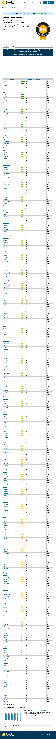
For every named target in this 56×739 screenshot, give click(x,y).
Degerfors (6, 570)
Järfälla (5, 345)
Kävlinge (6, 631)
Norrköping (6, 367)
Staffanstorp (7, 594)
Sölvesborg (6, 613)
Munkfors (6, 699)
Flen (5, 289)
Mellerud (6, 407)
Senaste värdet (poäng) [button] (34, 79)
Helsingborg (6, 336)
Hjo (4, 319)
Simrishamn (7, 547)
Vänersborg (6, 515)
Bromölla (6, 525)
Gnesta (5, 96)
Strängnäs (6, 169)
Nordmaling (6, 409)
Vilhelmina (6, 566)
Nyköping (6, 444)
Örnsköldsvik (7, 165)
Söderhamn (6, 470)
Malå (5, 431)
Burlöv (5, 648)
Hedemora (6, 173)
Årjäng (5, 622)
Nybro (5, 585)
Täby (5, 126)
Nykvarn (6, 263)
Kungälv (6, 358)
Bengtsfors (6, 184)
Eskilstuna (6, 238)
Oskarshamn (7, 588)
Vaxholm (6, 103)
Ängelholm (6, 191)
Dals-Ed (5, 313)
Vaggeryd (6, 188)
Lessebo (6, 255)
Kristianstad (7, 352)
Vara (5, 394)
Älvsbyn (5, 555)
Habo (5, 680)
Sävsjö (5, 579)
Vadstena (6, 148)
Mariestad (6, 362)
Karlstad (6, 485)
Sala (5, 416)
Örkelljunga (6, 596)
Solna (5, 377)
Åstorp (5, 472)
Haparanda (6, 605)
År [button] (49, 79)
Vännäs (5, 491)
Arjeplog (6, 137)
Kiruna (5, 474)
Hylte (5, 412)
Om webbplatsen (23, 734)
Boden (5, 487)
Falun (5, 139)
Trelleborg (6, 530)
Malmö (5, 637)
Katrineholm (7, 285)
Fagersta (6, 467)
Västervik (6, 397)
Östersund (6, 433)
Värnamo (6, 203)
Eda (4, 461)
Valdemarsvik (7, 661)
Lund (5, 523)
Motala (5, 152)
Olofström (6, 536)
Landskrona (6, 283)
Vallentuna (6, 206)
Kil (4, 150)
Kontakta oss (34, 734)
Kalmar (5, 581)
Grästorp (6, 330)
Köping (5, 435)
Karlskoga (6, 476)
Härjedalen (6, 266)
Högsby (5, 665)
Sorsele (5, 81)
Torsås (5, 575)
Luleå (5, 564)
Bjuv (5, 315)
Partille (5, 538)
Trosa (5, 94)
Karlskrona (6, 343)
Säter (5, 558)
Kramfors (6, 349)
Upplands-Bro (7, 497)
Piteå (5, 227)
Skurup (5, 641)
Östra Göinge (7, 272)
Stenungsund (7, 382)
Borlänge (6, 405)
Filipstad (6, 212)
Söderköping (7, 294)
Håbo (5, 182)
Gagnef (5, 686)
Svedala (5, 534)
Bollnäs (5, 309)
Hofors (5, 339)
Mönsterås (6, 540)
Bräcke (5, 195)
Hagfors (5, 678)
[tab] (6, 46)
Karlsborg (6, 321)
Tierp (5, 616)
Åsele (5, 83)
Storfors (5, 652)
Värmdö (5, 244)
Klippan (5, 603)
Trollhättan (6, 510)
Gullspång (6, 306)
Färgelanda (6, 646)
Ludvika (5, 199)
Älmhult (5, 115)
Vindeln (5, 427)
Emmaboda (6, 281)
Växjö (5, 92)
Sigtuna (5, 521)
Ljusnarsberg (7, 201)
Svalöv (5, 298)
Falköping (6, 317)
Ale (4, 163)
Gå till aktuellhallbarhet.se (47, 734)
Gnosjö (5, 508)
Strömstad (6, 656)
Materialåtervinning (21, 7)
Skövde (5, 324)
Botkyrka (6, 654)
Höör (5, 186)
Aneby (5, 210)
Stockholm (6, 553)
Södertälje (6, 437)
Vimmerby (6, 167)
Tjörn (5, 384)
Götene (5, 334)
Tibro (5, 326)
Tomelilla (6, 624)
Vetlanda (6, 590)
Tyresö (5, 388)
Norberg (6, 465)
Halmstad (6, 620)
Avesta (5, 607)
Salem (5, 221)
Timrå (5, 214)
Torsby (5, 386)
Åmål (5, 609)
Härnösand (6, 143)
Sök (46, 2)
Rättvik (5, 684)
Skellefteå (6, 611)
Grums (5, 85)
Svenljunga (6, 216)
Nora (5, 457)
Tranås (5, 639)
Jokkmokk (6, 701)
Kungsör (6, 442)
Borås (5, 311)
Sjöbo (5, 528)
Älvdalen (6, 399)
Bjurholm (6, 98)
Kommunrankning (7, 7)
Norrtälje (6, 133)
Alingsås (6, 240)
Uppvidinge (6, 583)
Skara (5, 375)
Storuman (6, 545)
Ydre (5, 459)
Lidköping (6, 248)
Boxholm (6, 693)
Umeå (5, 450)
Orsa (5, 643)
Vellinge (5, 573)
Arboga (5, 414)
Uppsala (6, 392)
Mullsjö (5, 695)
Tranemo (6, 691)
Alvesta (5, 302)
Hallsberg (6, 440)
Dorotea (6, 90)
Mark (5, 455)
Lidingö (5, 364)
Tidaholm (6, 682)
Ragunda (6, 489)
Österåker (6, 128)
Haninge (6, 601)
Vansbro (6, 688)
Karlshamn (6, 429)
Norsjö (5, 667)
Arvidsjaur (6, 130)
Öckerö (5, 401)
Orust (5, 259)
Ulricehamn (6, 141)
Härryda (6, 270)
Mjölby (5, 633)
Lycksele (6, 360)
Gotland (6, 105)
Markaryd (6, 87)
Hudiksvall (6, 178)
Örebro (5, 403)
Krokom (5, 197)
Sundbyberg (7, 236)
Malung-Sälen (7, 628)
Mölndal (6, 276)
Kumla (5, 650)
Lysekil (5, 118)
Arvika (5, 304)
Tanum (5, 122)
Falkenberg (6, 549)
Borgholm (6, 257)
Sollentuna (6, 223)
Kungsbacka (7, 261)
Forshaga (6, 626)
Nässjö (5, 512)
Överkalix (6, 113)
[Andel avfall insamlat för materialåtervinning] (28, 715)
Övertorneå (6, 107)
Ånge (5, 697)
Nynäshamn (7, 369)
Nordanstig (6, 279)
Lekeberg (6, 478)
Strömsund (6, 671)
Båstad (5, 158)
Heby (5, 420)
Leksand (6, 658)
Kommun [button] (12, 79)
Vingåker (6, 493)
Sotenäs (5, 100)
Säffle (5, 598)
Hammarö (6, 500)
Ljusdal (5, 124)
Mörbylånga (6, 577)
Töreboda (6, 390)
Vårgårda (6, 506)
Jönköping (6, 663)
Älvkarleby (6, 328)
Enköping (6, 422)
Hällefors (6, 551)
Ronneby (6, 225)
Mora (5, 592)
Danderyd (6, 246)
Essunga (6, 300)
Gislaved (6, 171)
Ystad (5, 562)
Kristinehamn (7, 354)
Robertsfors (6, 676)
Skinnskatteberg (8, 425)
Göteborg (6, 519)
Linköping (6, 502)
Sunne (5, 218)
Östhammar (7, 669)
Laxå (5, 356)
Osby (5, 251)
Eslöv (5, 268)
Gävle (5, 332)
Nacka (5, 296)
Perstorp (6, 635)
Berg (5, 111)
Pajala (5, 673)
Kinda (5, 618)
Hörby (5, 231)
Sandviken (6, 373)
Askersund (6, 208)
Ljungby (5, 120)
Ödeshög (6, 568)
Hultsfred (6, 418)
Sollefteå (6, 156)
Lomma (5, 480)
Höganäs (6, 274)
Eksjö (5, 517)
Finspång (6, 145)
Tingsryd (6, 135)
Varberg (5, 287)
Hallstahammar (7, 448)
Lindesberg (6, 495)
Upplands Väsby (8, 291)
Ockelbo (6, 371)
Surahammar (7, 452)
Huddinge (6, 253)
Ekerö (5, 180)
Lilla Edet (6, 176)
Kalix (5, 233)
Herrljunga (6, 543)
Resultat (14, 7)
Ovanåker (6, 229)
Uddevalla (6, 504)
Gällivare (6, 446)
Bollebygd (6, 160)
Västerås (6, 463)
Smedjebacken (7, 379)
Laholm (5, 193)
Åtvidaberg (6, 560)
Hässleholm (6, 341)
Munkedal (6, 109)
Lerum (5, 532)
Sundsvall (6, 242)
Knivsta (5, 347)
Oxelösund (6, 154)
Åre (4, 482)
